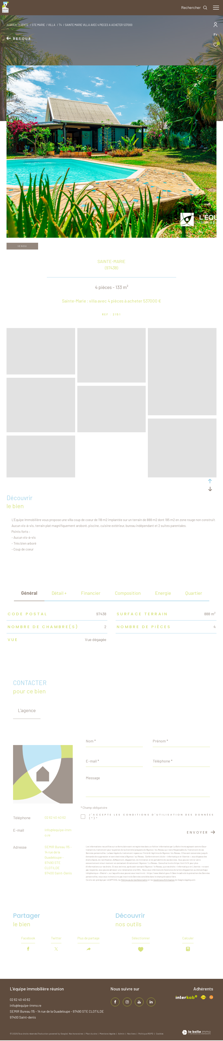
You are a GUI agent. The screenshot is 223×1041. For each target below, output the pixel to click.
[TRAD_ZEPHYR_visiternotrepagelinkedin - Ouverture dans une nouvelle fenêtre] (150, 1002)
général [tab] (29, 593)
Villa (51, 24)
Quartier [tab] (193, 593)
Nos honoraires (76, 1034)
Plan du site (91, 1034)
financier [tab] (90, 593)
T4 (60, 24)
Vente (24, 24)
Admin (121, 1034)
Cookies (159, 1034)
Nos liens (131, 1034)
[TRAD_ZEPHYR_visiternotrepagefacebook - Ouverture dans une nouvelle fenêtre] (114, 1002)
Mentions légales (108, 1034)
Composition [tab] (128, 593)
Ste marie (38, 24)
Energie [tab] (163, 593)
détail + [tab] (59, 593)
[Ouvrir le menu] (216, 7)
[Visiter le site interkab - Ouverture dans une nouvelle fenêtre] (186, 998)
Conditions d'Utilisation (164, 880)
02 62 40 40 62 (55, 817)
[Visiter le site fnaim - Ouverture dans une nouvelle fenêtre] (203, 998)
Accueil (12, 24)
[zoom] (41, 372)
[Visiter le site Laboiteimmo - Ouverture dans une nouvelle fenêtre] (196, 1033)
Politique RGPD (145, 1034)
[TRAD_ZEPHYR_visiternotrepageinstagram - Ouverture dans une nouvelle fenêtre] (126, 1002)
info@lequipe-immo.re (25, 1006)
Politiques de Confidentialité (134, 880)
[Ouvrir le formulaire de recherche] (194, 7)
